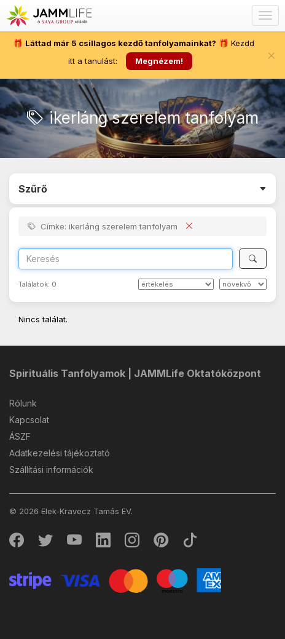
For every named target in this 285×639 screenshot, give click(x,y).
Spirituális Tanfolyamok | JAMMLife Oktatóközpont (135, 373)
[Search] (125, 258)
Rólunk (23, 403)
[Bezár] (271, 55)
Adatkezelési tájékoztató (59, 453)
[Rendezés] (176, 284)
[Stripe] (115, 579)
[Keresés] (253, 258)
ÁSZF (20, 436)
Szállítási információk (51, 469)
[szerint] (243, 284)
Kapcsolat (29, 420)
